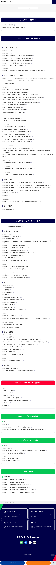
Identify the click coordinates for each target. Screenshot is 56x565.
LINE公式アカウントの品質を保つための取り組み (14, 275)
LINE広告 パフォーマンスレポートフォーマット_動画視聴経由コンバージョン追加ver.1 (23, 450)
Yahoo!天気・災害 (7, 395)
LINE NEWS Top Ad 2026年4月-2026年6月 (14, 92)
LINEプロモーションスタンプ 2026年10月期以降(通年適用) (17, 55)
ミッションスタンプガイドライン (10, 258)
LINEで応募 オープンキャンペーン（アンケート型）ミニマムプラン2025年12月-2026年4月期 (26, 188)
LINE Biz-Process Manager (10, 368)
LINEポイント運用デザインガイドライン (12, 360)
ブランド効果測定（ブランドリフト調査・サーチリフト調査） (17, 169)
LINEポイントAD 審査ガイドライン (11, 347)
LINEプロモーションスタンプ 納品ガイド (12, 255)
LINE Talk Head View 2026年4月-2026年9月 (15, 90)
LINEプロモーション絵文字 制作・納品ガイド (13, 260)
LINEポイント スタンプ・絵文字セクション (13, 65)
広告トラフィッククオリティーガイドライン (13, 310)
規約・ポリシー (20, 550)
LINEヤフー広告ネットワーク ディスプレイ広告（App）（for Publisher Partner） (23, 429)
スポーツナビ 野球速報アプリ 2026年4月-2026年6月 (16, 163)
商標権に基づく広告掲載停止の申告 (11, 316)
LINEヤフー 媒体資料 (7, 25)
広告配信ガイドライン (7, 305)
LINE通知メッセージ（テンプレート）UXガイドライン (16, 248)
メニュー (53, 1)
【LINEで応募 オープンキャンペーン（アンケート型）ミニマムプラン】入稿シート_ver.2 (24, 342)
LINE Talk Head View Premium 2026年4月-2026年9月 (17, 148)
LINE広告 (4, 424)
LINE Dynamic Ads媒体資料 (10, 458)
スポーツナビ (5, 403)
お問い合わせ (13, 563)
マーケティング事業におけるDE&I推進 (11, 226)
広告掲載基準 (5, 290)
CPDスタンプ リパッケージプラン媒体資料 (13, 269)
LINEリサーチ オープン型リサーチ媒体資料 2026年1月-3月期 (18, 492)
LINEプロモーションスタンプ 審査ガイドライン (14, 250)
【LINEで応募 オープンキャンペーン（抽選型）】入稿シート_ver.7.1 (19, 344)
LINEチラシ (5, 195)
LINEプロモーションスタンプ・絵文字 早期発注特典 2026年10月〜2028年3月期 (22, 71)
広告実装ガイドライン (7, 307)
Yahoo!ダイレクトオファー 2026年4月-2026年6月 (15, 400)
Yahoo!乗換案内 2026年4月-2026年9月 (13, 112)
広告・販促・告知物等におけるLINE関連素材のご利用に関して (17, 371)
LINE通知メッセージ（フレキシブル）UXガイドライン (16, 245)
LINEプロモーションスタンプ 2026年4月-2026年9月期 (16, 58)
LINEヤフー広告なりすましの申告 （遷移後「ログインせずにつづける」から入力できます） (25, 318)
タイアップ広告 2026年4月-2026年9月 (12, 127)
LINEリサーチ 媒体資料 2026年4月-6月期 (13, 480)
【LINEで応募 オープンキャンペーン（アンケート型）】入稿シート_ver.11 (20, 339)
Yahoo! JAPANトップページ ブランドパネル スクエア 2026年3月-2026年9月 (22, 97)
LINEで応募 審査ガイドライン (10, 337)
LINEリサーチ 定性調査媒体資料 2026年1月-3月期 (15, 487)
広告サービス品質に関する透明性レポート (12, 327)
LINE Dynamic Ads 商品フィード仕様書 (12, 453)
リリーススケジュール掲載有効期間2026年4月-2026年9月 (17, 175)
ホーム (2, 502)
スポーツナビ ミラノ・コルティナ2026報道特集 (14, 121)
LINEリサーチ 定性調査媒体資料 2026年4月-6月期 (16, 485)
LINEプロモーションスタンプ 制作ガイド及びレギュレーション (18, 253)
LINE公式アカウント (7, 50)
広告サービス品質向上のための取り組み (12, 325)
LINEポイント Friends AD (9, 193)
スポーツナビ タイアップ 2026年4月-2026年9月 (15, 134)
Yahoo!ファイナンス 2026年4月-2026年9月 (14, 110)
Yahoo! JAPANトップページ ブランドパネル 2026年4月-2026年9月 (20, 95)
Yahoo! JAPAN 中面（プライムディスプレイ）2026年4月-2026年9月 (20, 102)
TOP (53, 555)
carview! (4, 405)
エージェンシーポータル (8, 84)
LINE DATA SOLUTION (8, 209)
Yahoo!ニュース (6, 388)
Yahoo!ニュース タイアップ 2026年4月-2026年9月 (15, 132)
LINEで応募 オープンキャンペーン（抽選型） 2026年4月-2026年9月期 (20, 190)
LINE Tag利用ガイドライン (9, 239)
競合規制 (4, 295)
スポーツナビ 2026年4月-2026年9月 (12, 107)
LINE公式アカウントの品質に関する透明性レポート (15, 277)
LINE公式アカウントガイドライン (10, 236)
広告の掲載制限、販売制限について (11, 297)
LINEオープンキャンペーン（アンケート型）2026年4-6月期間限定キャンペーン (22, 201)
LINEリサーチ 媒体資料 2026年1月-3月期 (13, 482)
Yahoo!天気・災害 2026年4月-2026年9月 (13, 105)
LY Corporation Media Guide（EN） (12, 27)
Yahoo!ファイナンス (7, 390)
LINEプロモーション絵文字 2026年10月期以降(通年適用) (17, 60)
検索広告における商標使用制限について (12, 300)
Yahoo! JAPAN (27, 550)
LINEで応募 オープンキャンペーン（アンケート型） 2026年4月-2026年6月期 (22, 183)
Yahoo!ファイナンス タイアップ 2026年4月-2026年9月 (16, 137)
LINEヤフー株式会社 (35, 550)
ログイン (53, 563)
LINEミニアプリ (6, 53)
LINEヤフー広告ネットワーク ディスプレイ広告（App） (16, 427)
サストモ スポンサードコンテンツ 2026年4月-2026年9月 (17, 139)
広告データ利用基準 (7, 292)
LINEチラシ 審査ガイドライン (10, 352)
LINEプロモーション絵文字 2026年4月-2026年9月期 (16, 63)
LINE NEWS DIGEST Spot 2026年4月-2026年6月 (16, 142)
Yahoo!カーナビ (6, 393)
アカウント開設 (38, 563)
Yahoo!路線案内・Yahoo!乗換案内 (11, 398)
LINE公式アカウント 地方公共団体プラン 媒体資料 (15, 266)
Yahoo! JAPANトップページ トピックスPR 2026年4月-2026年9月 (19, 100)
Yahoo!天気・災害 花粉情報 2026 (11, 118)
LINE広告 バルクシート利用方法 (10, 461)
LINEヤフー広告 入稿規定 (8, 302)
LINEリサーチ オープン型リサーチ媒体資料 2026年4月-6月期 (18, 490)
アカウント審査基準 (7, 287)
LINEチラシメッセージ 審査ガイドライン (12, 354)
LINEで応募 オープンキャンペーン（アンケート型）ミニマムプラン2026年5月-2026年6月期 (25, 185)
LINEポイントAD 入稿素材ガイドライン (12, 349)
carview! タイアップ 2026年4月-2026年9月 (14, 129)
